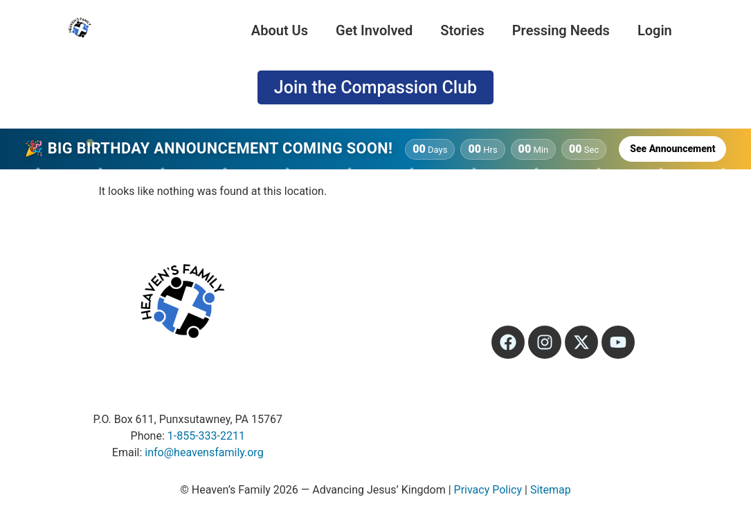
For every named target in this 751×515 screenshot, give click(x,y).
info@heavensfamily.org (204, 452)
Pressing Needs (561, 30)
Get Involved (374, 30)
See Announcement (672, 148)
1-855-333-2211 (206, 435)
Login (654, 30)
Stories (462, 30)
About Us (279, 30)
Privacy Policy (488, 489)
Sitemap (550, 489)
